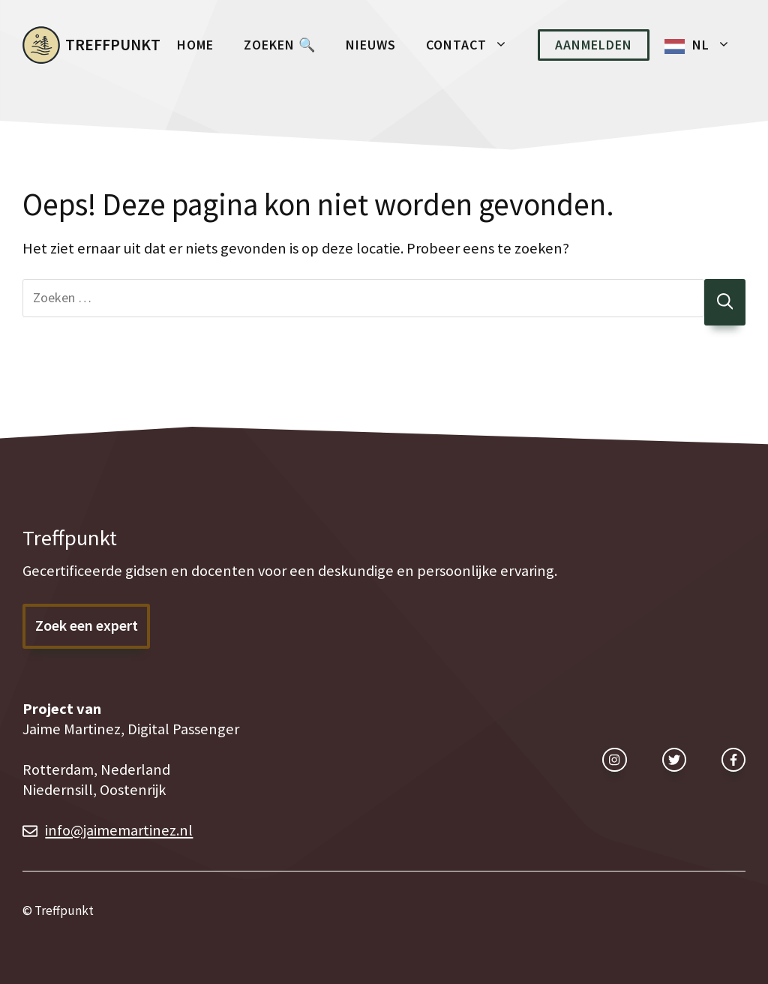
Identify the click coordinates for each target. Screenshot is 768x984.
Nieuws (371, 44)
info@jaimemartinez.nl (119, 830)
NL (719, 45)
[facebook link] (734, 760)
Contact (474, 45)
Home (195, 44)
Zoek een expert (86, 625)
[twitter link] (674, 760)
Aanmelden (593, 44)
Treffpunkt (112, 44)
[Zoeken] (725, 302)
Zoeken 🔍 (280, 44)
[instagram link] (614, 760)
